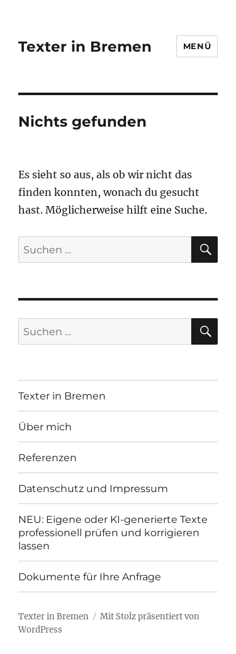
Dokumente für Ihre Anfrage (89, 577)
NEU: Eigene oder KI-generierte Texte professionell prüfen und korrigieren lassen (113, 532)
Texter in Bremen (85, 46)
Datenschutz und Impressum (93, 489)
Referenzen (47, 458)
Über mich (45, 427)
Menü (197, 46)
